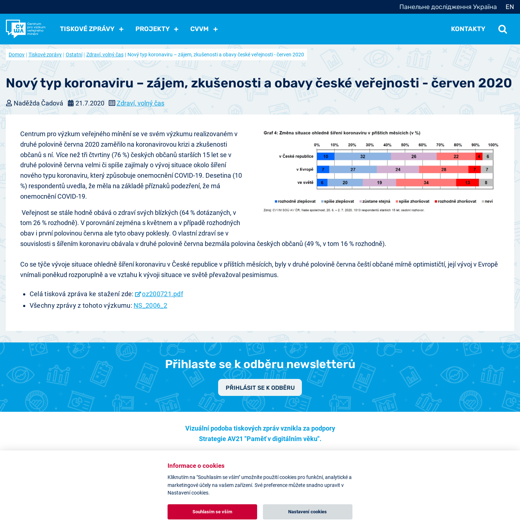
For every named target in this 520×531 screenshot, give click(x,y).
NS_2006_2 (150, 305)
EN (510, 7)
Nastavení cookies (307, 511)
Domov (17, 54)
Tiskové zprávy (45, 54)
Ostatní (74, 54)
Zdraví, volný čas (105, 54)
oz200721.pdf (162, 294)
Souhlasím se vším (212, 511)
